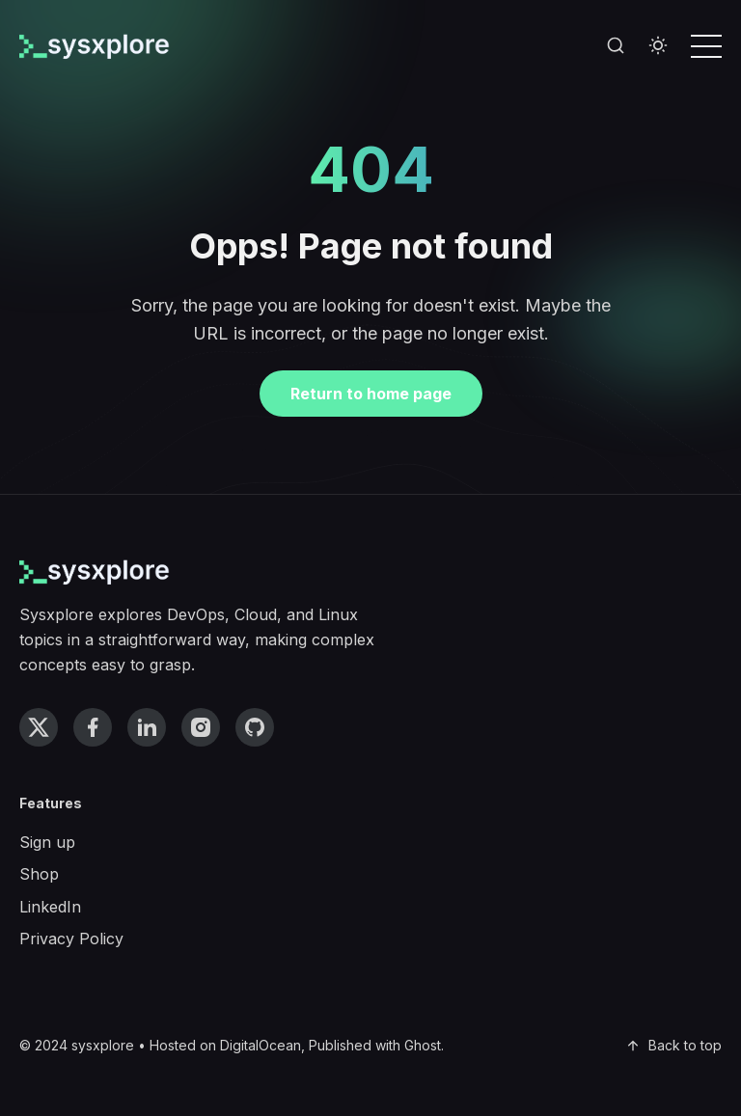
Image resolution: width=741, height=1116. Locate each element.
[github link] (254, 727)
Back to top (673, 1045)
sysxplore (102, 1045)
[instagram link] (200, 727)
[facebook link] (92, 727)
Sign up (47, 842)
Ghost (422, 1045)
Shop (39, 874)
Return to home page (371, 393)
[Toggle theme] (658, 46)
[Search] (615, 46)
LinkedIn (50, 906)
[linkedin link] (146, 727)
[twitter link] (38, 727)
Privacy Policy (71, 938)
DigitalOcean (260, 1045)
